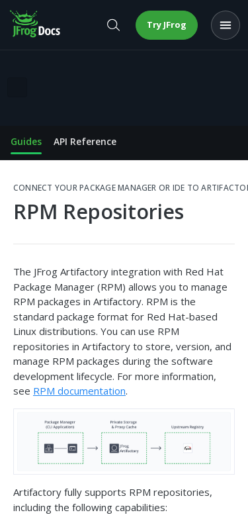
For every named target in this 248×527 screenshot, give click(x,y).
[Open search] (113, 25)
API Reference (85, 141)
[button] (124, 441)
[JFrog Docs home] (35, 25)
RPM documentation (79, 390)
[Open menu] (225, 25)
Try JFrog (166, 24)
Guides (26, 141)
